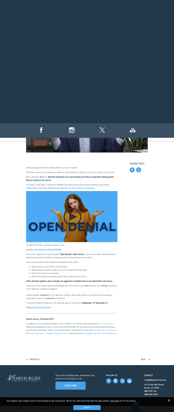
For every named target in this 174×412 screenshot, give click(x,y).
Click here (114, 400)
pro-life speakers (106, 323)
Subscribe (70, 385)
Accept (87, 407)
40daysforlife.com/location (38, 307)
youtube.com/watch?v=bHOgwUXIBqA (43, 249)
